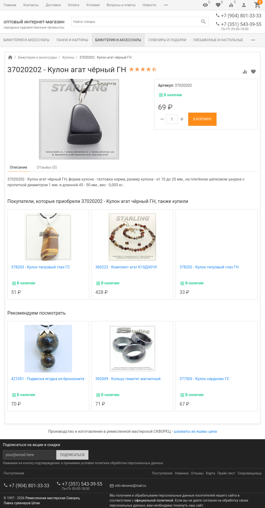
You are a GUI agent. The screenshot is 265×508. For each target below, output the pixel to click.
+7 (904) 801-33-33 (241, 16)
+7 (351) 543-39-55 (241, 24)
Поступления (14, 473)
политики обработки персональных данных (129, 463)
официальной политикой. (154, 500)
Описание (18, 167)
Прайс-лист (226, 473)
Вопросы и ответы (121, 5)
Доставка (53, 5)
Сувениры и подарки (167, 40)
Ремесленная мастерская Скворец (52, 498)
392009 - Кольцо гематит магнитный (127, 379)
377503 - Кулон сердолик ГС (204, 379)
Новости (149, 5)
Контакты (31, 5)
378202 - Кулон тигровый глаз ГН (208, 267)
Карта (210, 473)
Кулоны (68, 57)
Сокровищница (175, 5)
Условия (93, 5)
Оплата (73, 5)
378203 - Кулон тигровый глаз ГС (40, 267)
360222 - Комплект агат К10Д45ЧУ (126, 267)
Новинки (182, 473)
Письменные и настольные (218, 40)
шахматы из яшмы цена (195, 431)
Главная (10, 5)
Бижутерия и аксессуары (26, 40)
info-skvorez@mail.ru (130, 486)
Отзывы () (47, 167)
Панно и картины (72, 40)
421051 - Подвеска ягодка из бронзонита (47, 379)
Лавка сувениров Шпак (22, 503)
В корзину (202, 119)
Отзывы (197, 473)
